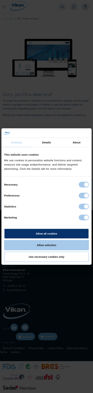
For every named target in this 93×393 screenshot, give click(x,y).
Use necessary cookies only (46, 256)
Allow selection (46, 245)
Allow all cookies (46, 233)
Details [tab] (46, 142)
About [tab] (77, 142)
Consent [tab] (16, 142)
